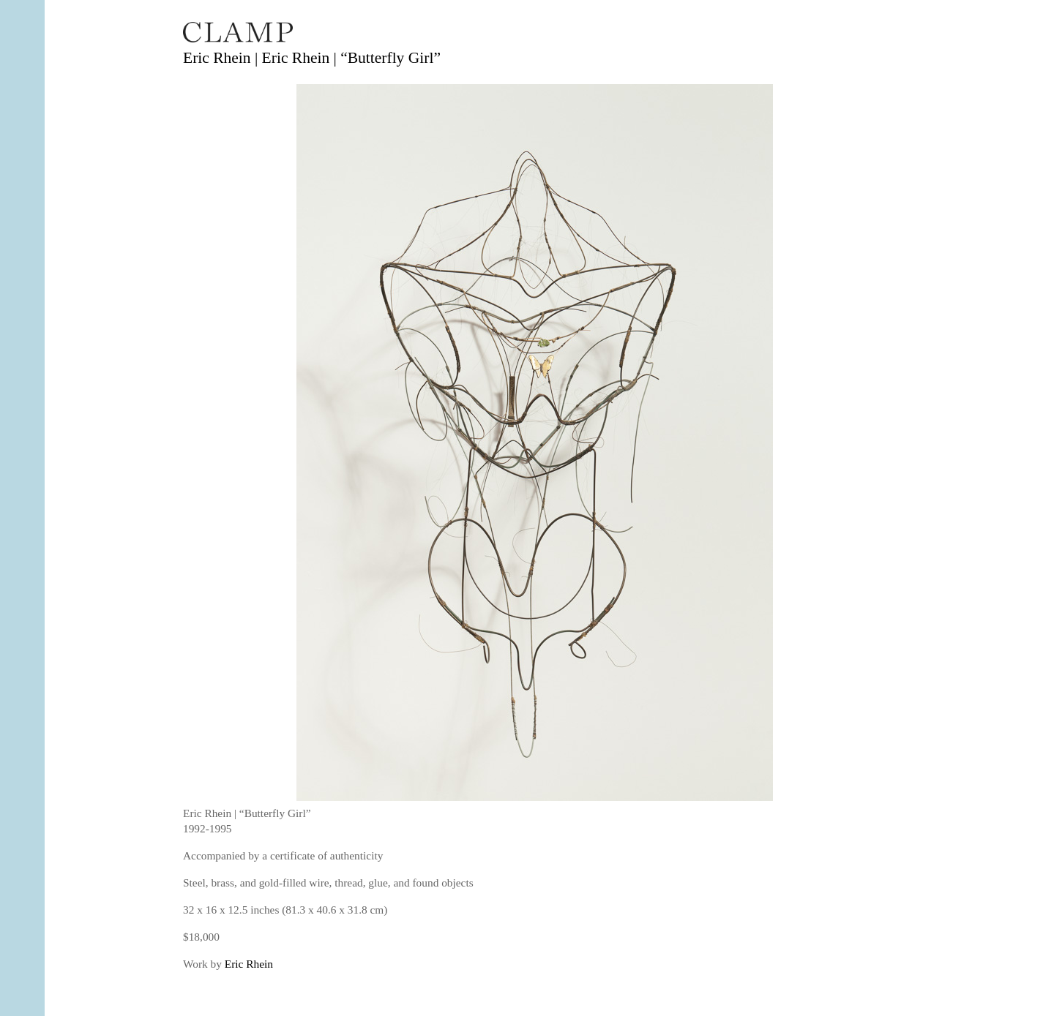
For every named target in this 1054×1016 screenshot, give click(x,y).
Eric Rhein (249, 963)
